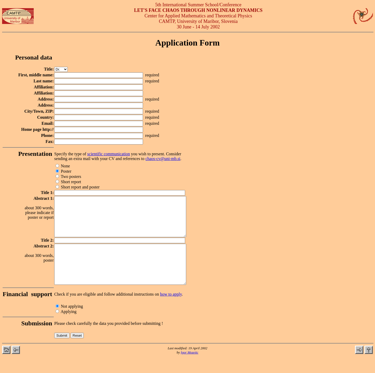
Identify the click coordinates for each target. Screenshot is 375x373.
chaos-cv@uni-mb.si (162, 158)
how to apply (171, 310)
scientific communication (108, 154)
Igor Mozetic (189, 368)
